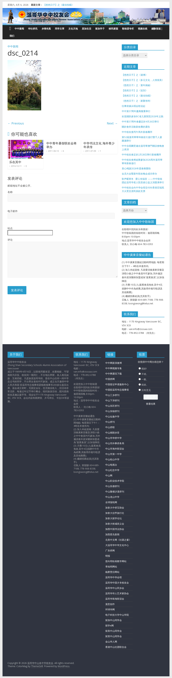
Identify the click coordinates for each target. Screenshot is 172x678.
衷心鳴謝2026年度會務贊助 (136, 168)
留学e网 (109, 625)
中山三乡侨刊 (112, 395)
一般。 (144, 379)
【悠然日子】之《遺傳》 (135, 74)
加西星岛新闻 (112, 534)
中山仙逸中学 (112, 416)
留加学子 (100, 28)
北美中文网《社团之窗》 (118, 539)
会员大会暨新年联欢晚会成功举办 (139, 173)
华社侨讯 (32, 28)
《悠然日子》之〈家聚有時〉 (137, 100)
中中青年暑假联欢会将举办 (61, 145)
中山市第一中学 (113, 454)
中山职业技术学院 (114, 480)
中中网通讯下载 (113, 373)
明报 (107, 555)
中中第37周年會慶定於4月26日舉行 (140, 121)
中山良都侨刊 (112, 486)
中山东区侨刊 (112, 405)
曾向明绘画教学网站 (115, 561)
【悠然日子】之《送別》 (135, 90)
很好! (144, 368)
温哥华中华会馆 (113, 577)
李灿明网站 (111, 566)
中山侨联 (110, 427)
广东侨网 (110, 550)
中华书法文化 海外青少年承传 (99, 145)
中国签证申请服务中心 (117, 384)
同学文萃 (59, 28)
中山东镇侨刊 (112, 411)
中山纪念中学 (112, 470)
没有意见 (146, 390)
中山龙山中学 (112, 496)
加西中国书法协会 (114, 529)
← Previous (16, 123)
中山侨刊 (110, 421)
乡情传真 (46, 28)
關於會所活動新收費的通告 (136, 126)
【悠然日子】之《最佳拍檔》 (58, 4)
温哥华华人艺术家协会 (117, 593)
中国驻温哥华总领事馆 (117, 389)
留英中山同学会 (113, 636)
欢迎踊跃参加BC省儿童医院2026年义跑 (142, 116)
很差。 (144, 384)
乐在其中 (15, 162)
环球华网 (110, 609)
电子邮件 (13, 211)
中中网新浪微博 (113, 362)
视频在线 (142, 28)
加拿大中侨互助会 (114, 507)
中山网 (108, 475)
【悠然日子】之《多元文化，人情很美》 (143, 80)
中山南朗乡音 (112, 432)
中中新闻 (19, 28)
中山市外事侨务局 (114, 443)
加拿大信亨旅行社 (114, 513)
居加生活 (86, 28)
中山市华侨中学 (113, 437)
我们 (12, 35)
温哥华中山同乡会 (114, 588)
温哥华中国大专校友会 (117, 582)
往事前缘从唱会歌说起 (133, 106)
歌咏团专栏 (128, 28)
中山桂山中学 (112, 459)
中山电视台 (111, 464)
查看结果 (150, 403)
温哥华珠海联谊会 (114, 598)
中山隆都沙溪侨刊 (114, 491)
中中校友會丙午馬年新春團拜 (137, 131)
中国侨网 (110, 379)
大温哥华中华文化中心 (117, 545)
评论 (10, 239)
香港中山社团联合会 (115, 647)
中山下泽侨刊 (112, 400)
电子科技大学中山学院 (117, 614)
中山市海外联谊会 (114, 448)
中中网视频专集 (113, 368)
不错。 (144, 374)
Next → (112, 123)
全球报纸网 (111, 502)
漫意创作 (110, 604)
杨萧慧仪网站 (112, 571)
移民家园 (113, 28)
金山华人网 (111, 641)
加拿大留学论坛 (113, 518)
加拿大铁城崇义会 (114, 523)
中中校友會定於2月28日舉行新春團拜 (141, 154)
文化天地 (73, 28)
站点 (10, 228)
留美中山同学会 (113, 630)
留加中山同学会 (113, 620)
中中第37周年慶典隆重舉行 (136, 111)
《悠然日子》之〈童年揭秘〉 (137, 85)
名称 (10, 192)
